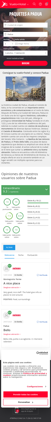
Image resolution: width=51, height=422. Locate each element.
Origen (6, 21)
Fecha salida (19, 39)
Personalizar (25, 402)
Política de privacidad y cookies (25, 374)
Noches (6, 39)
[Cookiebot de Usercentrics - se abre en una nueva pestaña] (36, 353)
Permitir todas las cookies (25, 394)
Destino (6, 30)
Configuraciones (35, 386)
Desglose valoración (12, 287)
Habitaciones (8, 49)
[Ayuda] (40, 4)
